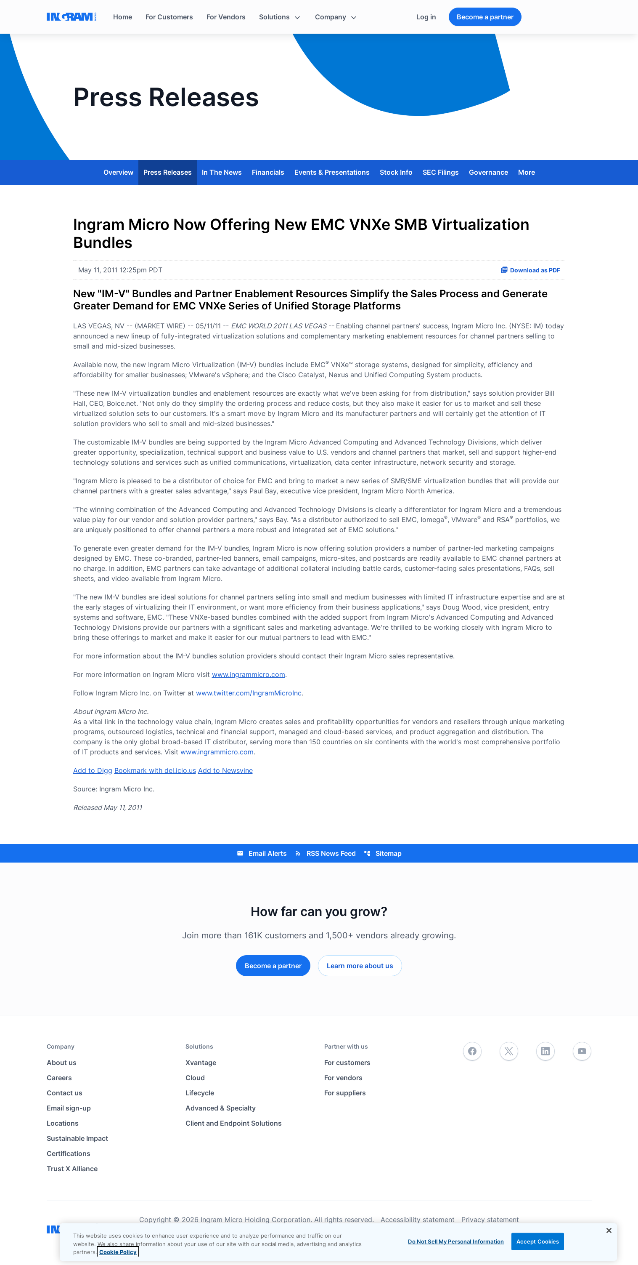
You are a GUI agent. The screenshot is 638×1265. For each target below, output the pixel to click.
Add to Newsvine (225, 770)
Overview (118, 172)
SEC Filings (441, 172)
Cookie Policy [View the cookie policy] (118, 1252)
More (526, 172)
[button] (280, 17)
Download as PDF (530, 270)
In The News (222, 172)
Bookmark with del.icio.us (155, 770)
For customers (347, 1062)
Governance (488, 172)
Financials (268, 172)
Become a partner (485, 17)
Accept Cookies (537, 1241)
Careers (59, 1077)
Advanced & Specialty (220, 1108)
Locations (63, 1123)
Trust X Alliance (72, 1168)
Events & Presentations (332, 172)
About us (62, 1062)
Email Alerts (262, 853)
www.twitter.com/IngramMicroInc (249, 693)
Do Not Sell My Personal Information (456, 1241)
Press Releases (167, 172)
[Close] (609, 1230)
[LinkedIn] (545, 1051)
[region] (338, 1242)
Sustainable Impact (77, 1138)
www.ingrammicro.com (248, 674)
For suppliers (345, 1093)
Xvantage (200, 1062)
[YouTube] (582, 1051)
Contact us (64, 1093)
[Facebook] (472, 1051)
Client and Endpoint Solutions (233, 1123)
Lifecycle (199, 1093)
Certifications (68, 1153)
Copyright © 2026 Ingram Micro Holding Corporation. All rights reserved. (256, 1219)
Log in (426, 17)
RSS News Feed (325, 853)
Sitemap (383, 853)
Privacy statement (490, 1219)
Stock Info (396, 172)
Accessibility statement (418, 1219)
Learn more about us (360, 965)
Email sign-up (69, 1108)
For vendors (343, 1077)
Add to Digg (92, 770)
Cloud (195, 1077)
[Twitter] (509, 1051)
